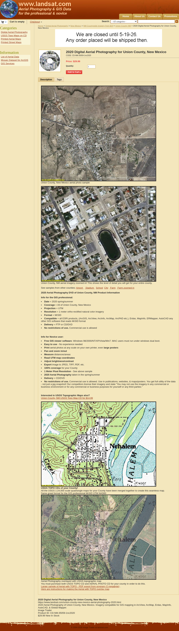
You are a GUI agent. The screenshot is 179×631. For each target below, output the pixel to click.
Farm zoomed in (125, 287)
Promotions (170, 16)
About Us (139, 16)
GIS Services (7, 63)
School (99, 287)
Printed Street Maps (11, 42)
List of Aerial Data (10, 56)
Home (125, 16)
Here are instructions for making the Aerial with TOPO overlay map (75, 589)
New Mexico (75, 26)
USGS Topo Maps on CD (14, 35)
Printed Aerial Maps (11, 39)
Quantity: (70, 66)
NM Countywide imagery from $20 (98, 26)
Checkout (35, 21)
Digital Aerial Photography (56, 26)
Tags (59, 79)
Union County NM (123, 26)
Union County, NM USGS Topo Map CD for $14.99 (67, 398)
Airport (80, 287)
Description (46, 79)
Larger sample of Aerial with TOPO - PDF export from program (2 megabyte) (80, 586)
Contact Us (154, 16)
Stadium (90, 287)
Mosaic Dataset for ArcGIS (14, 60)
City (106, 287)
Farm (112, 287)
